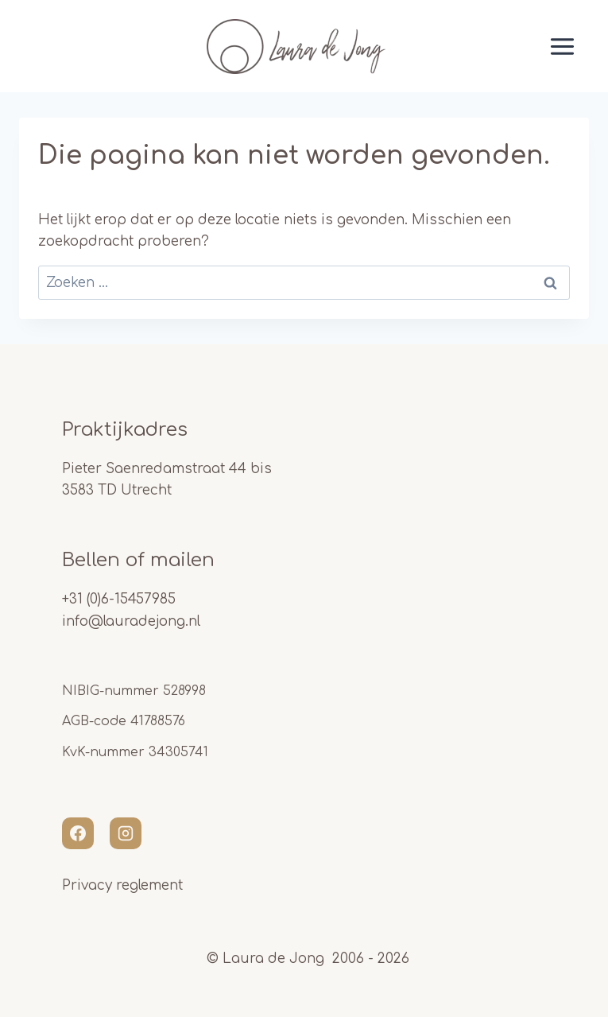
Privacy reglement (122, 885)
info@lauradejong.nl (131, 621)
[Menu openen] (542, 46)
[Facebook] (78, 833)
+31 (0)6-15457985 (119, 599)
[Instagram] (125, 833)
